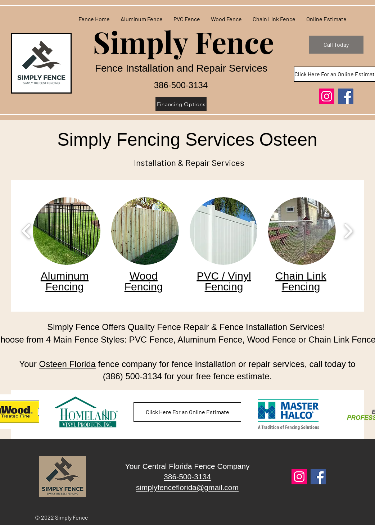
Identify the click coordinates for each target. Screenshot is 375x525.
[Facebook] (345, 96)
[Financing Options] (181, 104)
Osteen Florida (67, 364)
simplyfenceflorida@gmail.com (187, 487)
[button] (66, 231)
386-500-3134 (187, 476)
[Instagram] (326, 96)
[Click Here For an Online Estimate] (187, 412)
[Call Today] (336, 45)
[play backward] (26, 231)
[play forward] (348, 231)
